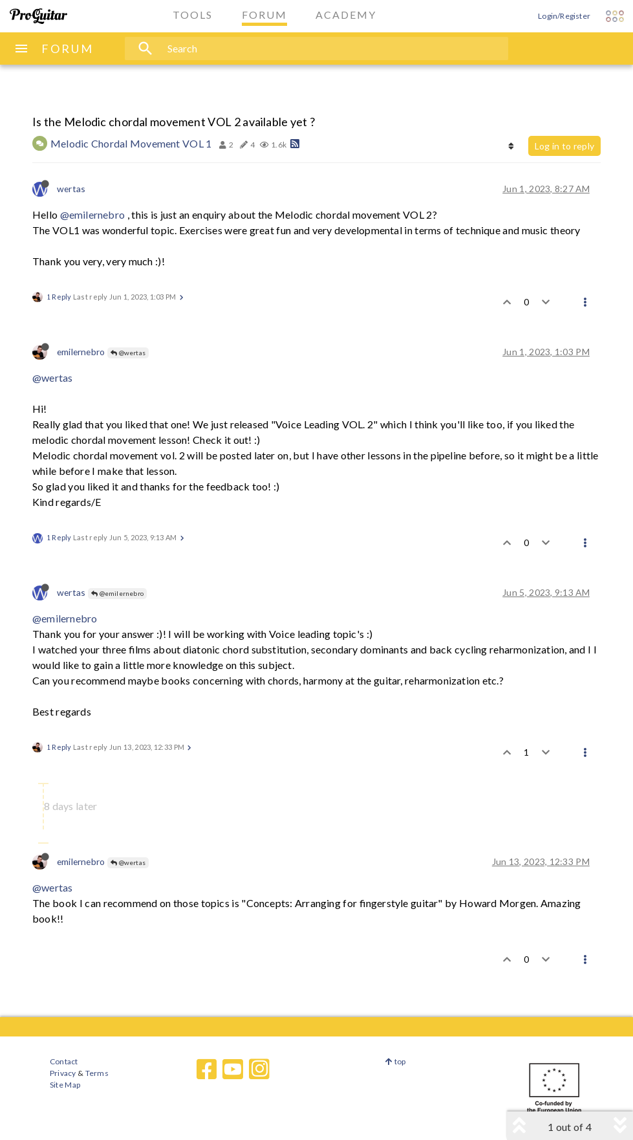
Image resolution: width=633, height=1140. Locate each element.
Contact (64, 1061)
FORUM (67, 48)
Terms (96, 1073)
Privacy (63, 1073)
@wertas (128, 352)
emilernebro (81, 351)
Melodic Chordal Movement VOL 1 (131, 143)
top (395, 1061)
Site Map (65, 1085)
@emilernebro (92, 214)
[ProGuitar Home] (38, 16)
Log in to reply (564, 145)
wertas (71, 188)
